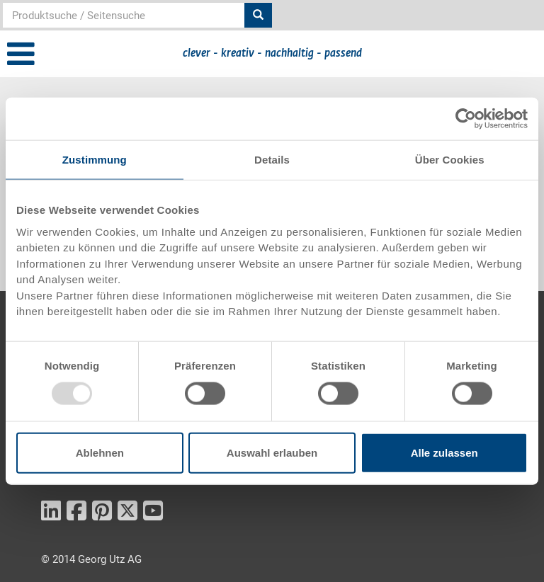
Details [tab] (272, 160)
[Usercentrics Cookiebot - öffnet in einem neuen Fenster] (466, 119)
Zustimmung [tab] (94, 160)
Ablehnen (100, 452)
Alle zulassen (444, 452)
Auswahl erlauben (272, 452)
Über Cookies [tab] (449, 160)
